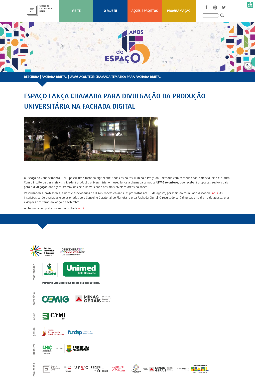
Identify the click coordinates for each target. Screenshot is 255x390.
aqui (215, 193)
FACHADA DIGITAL (54, 77)
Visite (76, 11)
